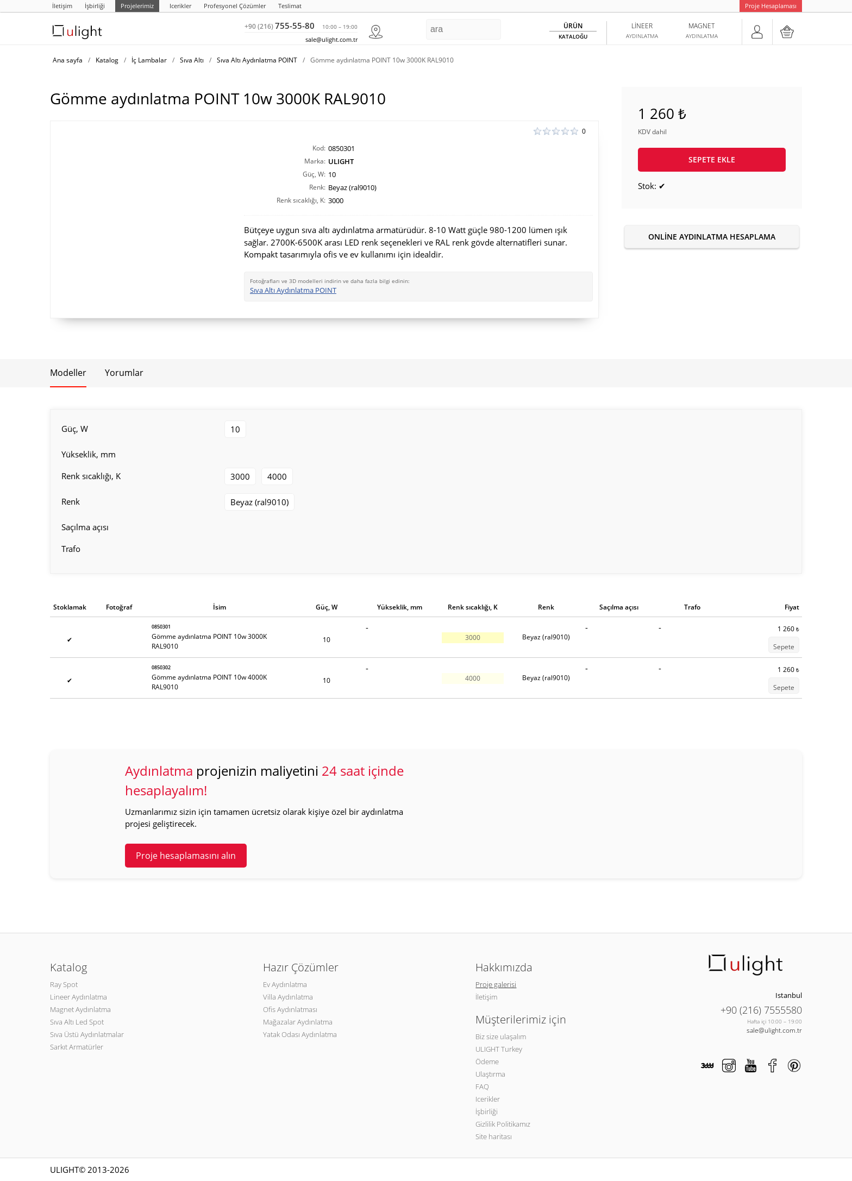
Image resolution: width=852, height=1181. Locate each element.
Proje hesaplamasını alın (186, 856)
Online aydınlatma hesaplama (711, 236)
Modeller (68, 373)
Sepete (783, 646)
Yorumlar (124, 373)
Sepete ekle (711, 159)
